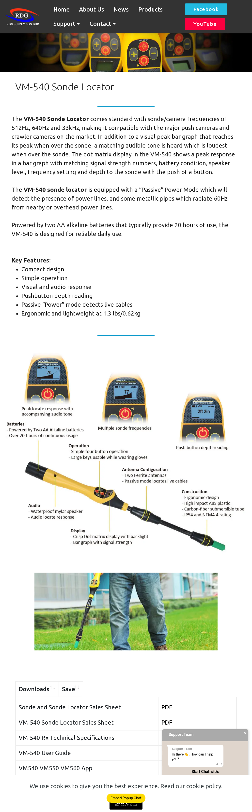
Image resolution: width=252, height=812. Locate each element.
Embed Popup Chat (125, 798)
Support (64, 23)
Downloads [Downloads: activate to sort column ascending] (34, 689)
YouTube (205, 24)
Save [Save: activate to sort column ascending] (206, 689)
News (121, 9)
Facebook (206, 9)
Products (150, 9)
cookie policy (203, 786)
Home (61, 9)
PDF (205, 704)
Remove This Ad (126, 805)
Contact (100, 23)
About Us (91, 9)
